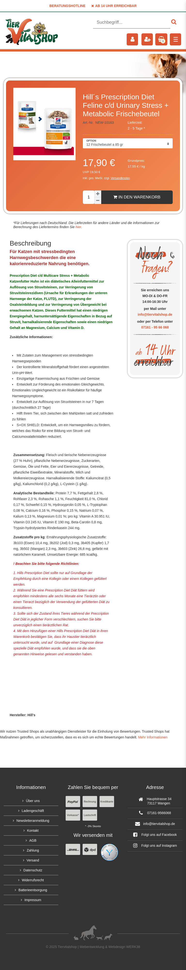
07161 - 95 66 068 (155, 327)
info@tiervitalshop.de (155, 314)
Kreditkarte (106, 801)
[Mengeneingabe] (88, 197)
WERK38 (133, 947)
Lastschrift (90, 815)
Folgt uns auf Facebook (155, 835)
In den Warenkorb (136, 197)
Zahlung (33, 850)
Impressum (32, 900)
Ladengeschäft (33, 811)
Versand (33, 860)
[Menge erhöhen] (97, 193)
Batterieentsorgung (32, 890)
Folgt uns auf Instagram (155, 845)
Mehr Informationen (152, 737)
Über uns (33, 801)
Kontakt (33, 830)
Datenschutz (32, 870)
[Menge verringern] (97, 200)
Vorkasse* (73, 815)
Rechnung (90, 801)
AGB (33, 840)
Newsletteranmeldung (32, 821)
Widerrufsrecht (33, 880)
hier (78, 227)
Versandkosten (120, 178)
